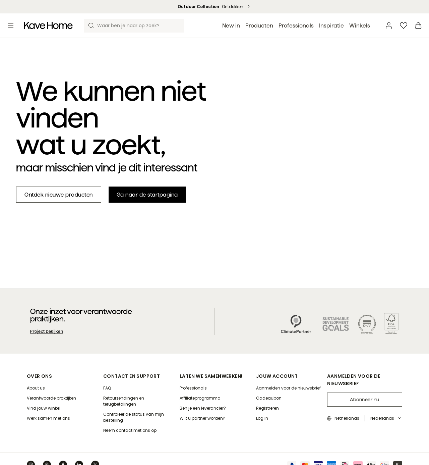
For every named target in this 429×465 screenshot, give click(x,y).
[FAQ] (107, 388)
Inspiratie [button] (331, 25)
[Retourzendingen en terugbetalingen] (138, 401)
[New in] (58, 195)
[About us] (36, 388)
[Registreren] (267, 408)
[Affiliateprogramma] (200, 398)
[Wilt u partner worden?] (202, 418)
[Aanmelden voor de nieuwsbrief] (288, 388)
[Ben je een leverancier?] (203, 408)
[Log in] (262, 418)
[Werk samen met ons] (48, 418)
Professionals (296, 25)
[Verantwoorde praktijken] (51, 398)
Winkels (359, 25)
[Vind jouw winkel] (43, 408)
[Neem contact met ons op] (130, 430)
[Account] (389, 25)
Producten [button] (259, 25)
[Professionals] (193, 388)
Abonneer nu (364, 399)
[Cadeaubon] (269, 398)
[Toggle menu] (11, 25)
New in (231, 25)
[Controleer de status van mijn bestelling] (138, 417)
